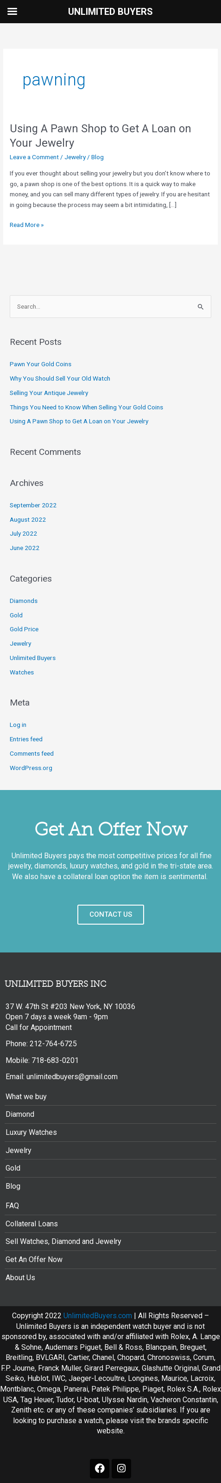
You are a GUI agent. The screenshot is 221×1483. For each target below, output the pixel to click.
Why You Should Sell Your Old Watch (60, 378)
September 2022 (33, 505)
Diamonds (24, 600)
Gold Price (24, 629)
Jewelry (75, 157)
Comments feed (32, 753)
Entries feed (26, 739)
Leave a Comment (34, 157)
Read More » (27, 225)
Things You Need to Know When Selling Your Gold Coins (86, 407)
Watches (22, 672)
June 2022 (24, 547)
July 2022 (23, 533)
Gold (16, 615)
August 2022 (28, 519)
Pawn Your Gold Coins (40, 364)
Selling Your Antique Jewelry (49, 392)
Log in (18, 724)
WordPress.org (31, 767)
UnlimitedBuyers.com (97, 1315)
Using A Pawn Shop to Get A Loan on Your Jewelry (79, 421)
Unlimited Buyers (33, 657)
